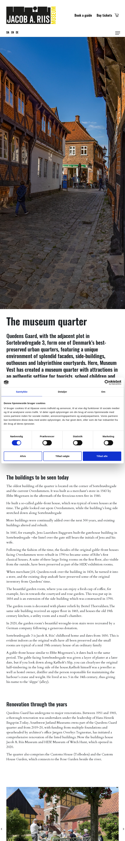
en (12, 32)
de (17, 32)
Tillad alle (102, 456)
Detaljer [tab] (62, 391)
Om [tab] (103, 391)
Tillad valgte (62, 456)
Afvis (23, 456)
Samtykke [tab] (22, 391)
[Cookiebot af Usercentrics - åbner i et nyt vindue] (107, 382)
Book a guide (83, 15)
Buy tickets (104, 15)
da (7, 32)
